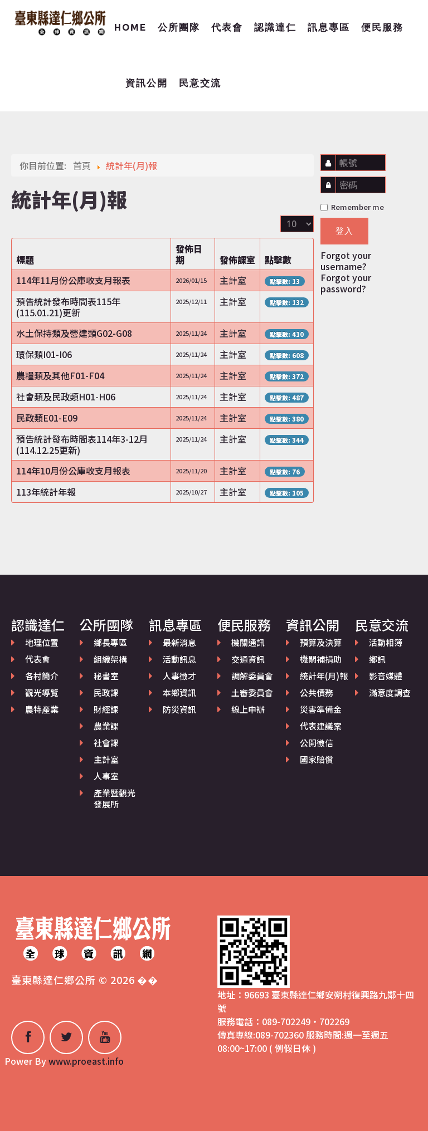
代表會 (227, 27)
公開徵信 (316, 742)
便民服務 (382, 27)
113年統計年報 (46, 491)
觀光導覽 (42, 692)
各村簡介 (42, 676)
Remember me (352, 207)
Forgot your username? (345, 260)
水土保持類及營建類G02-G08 (74, 333)
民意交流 (200, 82)
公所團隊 (179, 27)
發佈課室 (237, 259)
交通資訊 (248, 659)
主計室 (106, 759)
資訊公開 (146, 82)
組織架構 (110, 659)
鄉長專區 (110, 642)
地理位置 (42, 642)
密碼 (330, 179)
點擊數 (278, 259)
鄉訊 (377, 659)
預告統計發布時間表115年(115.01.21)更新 (68, 307)
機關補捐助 (321, 659)
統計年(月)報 (324, 676)
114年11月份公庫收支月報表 (73, 280)
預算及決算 (321, 642)
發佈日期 (189, 254)
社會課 (106, 742)
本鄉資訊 (179, 692)
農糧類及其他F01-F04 (60, 375)
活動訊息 (179, 659)
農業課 (106, 726)
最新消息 (179, 642)
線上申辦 (248, 709)
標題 (25, 259)
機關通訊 (248, 642)
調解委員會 (252, 676)
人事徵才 (179, 676)
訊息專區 (329, 27)
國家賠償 (316, 759)
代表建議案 (321, 726)
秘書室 (106, 676)
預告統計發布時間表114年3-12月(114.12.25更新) (82, 444)
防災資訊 (179, 709)
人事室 (106, 776)
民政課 (106, 692)
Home (130, 27)
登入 (344, 231)
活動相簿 (385, 642)
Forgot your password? (345, 283)
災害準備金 (321, 709)
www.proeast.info (86, 1061)
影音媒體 (385, 676)
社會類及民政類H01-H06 (65, 396)
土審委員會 (252, 692)
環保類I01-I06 (44, 354)
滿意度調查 (390, 692)
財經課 (106, 709)
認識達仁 (275, 27)
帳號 (331, 157)
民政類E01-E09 (46, 417)
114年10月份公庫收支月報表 (73, 470)
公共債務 (316, 692)
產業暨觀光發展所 (114, 798)
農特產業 (42, 709)
